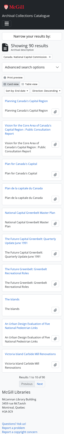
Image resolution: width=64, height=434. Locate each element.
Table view (29, 84)
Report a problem (13, 428)
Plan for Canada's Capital (21, 164)
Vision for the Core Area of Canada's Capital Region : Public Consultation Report (28, 129)
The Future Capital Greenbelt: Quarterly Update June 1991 (30, 241)
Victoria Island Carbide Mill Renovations (30, 354)
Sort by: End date (16, 90)
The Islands (12, 299)
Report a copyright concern (19, 432)
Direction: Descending (45, 90)
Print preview (13, 77)
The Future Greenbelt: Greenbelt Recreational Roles (26, 271)
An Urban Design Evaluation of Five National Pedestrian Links (27, 326)
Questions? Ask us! (14, 424)
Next (40, 384)
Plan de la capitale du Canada (24, 188)
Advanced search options (25, 67)
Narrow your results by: (32, 36)
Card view (11, 84)
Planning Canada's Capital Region (26, 101)
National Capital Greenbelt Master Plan (30, 213)
